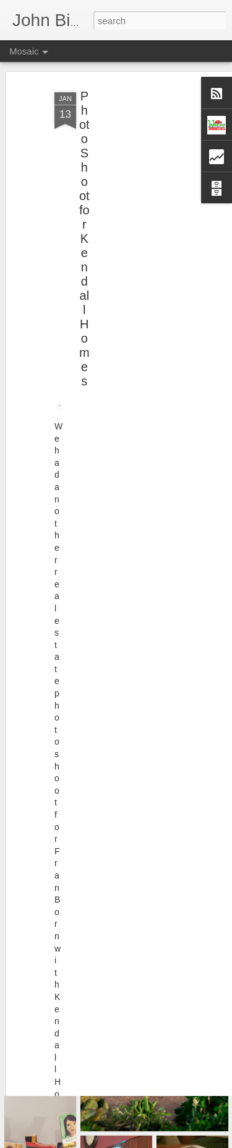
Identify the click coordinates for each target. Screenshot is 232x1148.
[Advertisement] (125, 154)
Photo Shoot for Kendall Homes (84, 223)
